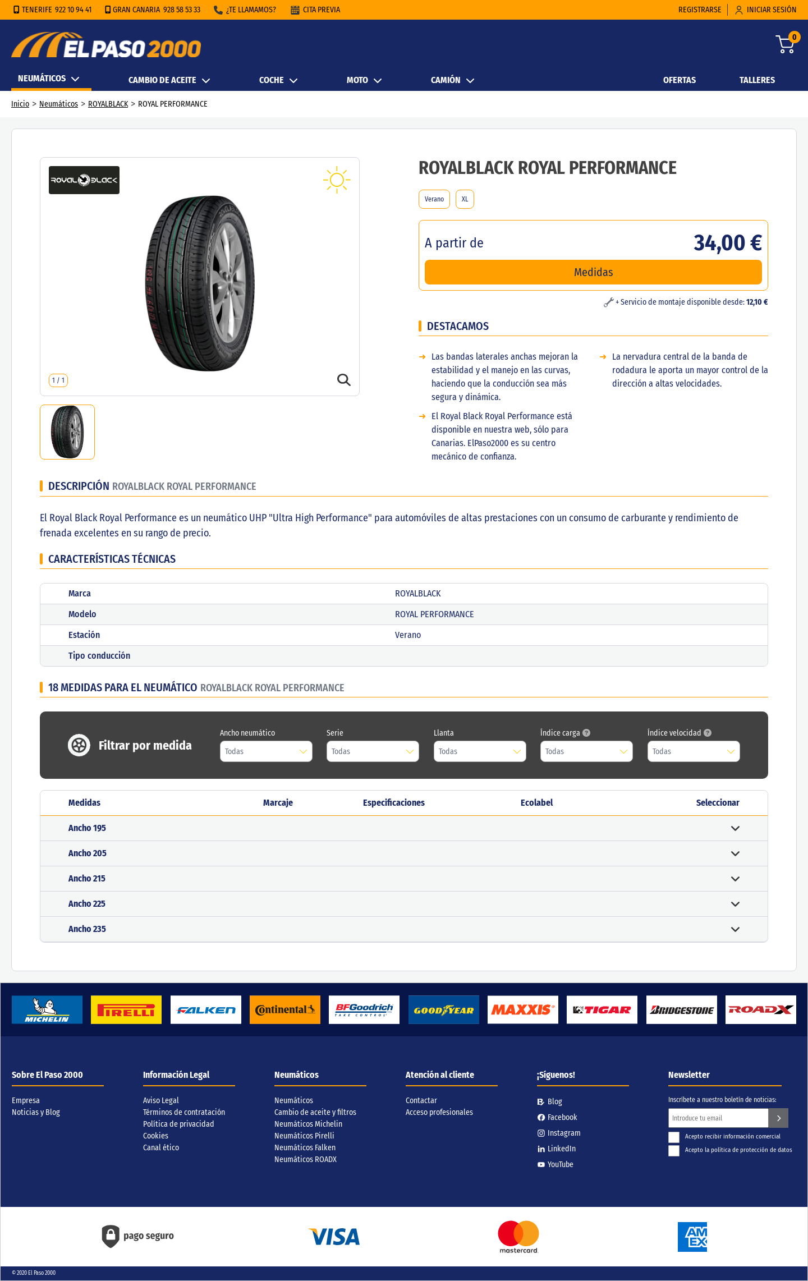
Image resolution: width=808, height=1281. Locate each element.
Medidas (593, 272)
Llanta (444, 733)
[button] (404, 828)
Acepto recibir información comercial (724, 1136)
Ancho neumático (247, 733)
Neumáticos (58, 104)
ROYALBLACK (108, 104)
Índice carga (565, 733)
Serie (335, 733)
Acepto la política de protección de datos (730, 1150)
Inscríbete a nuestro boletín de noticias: (722, 1100)
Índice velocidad (679, 733)
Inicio (20, 104)
